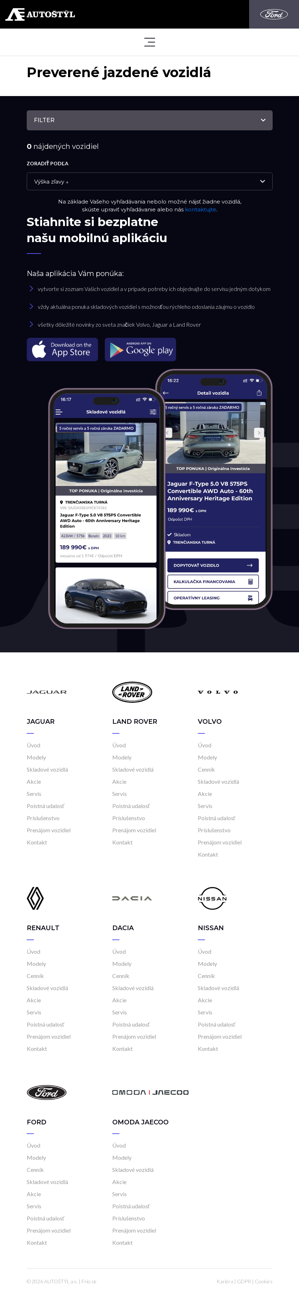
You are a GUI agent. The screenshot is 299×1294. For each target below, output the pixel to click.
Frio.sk (89, 1281)
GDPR (244, 1281)
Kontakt (37, 842)
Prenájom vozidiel (49, 830)
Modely (36, 757)
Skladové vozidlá (47, 769)
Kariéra (225, 1281)
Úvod (33, 745)
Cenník (206, 769)
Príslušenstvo (43, 817)
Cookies (264, 1281)
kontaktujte (200, 209)
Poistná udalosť (46, 805)
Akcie (34, 781)
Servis (34, 793)
